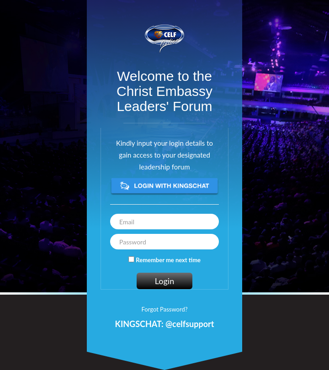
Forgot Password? (164, 309)
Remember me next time (168, 260)
